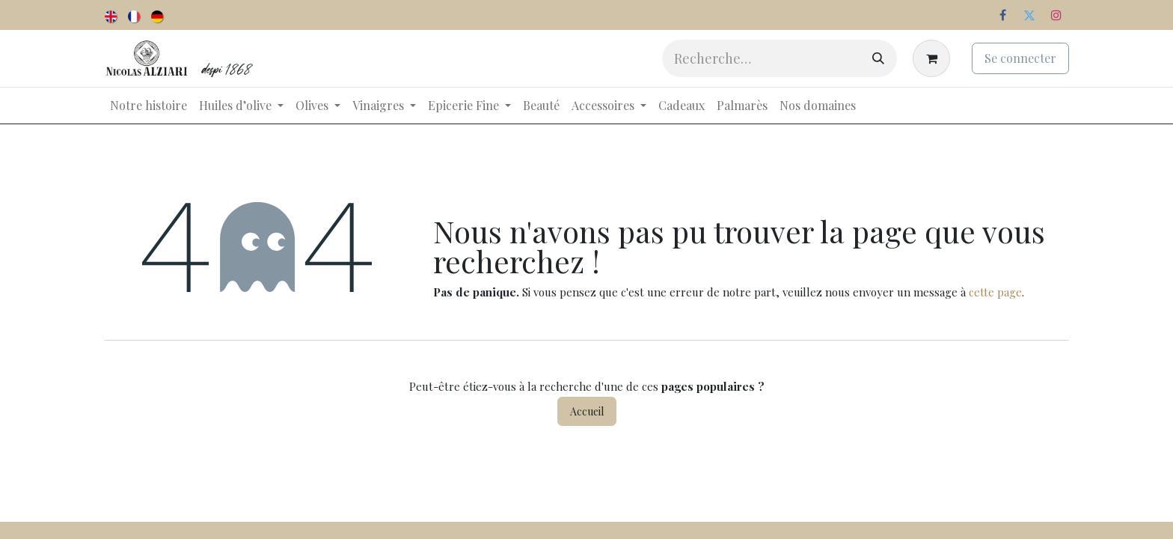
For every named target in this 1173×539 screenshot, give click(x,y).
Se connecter (1020, 58)
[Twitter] (1029, 15)
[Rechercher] (878, 58)
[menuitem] (112, 15)
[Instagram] (1056, 15)
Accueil (587, 411)
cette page (995, 291)
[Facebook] (1002, 15)
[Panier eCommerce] (934, 58)
